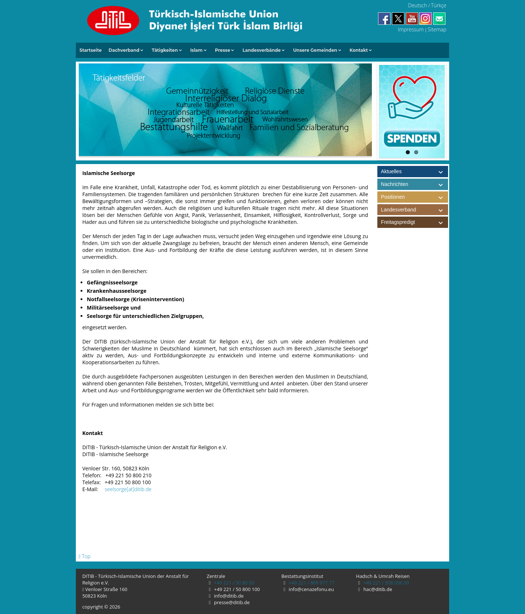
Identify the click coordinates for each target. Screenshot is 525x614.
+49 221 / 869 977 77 (310, 582)
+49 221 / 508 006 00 (385, 582)
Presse (222, 50)
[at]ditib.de (139, 489)
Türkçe (438, 5)
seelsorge (116, 489)
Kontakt (359, 50)
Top (85, 556)
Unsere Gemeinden (315, 50)
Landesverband (414, 209)
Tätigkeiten (165, 50)
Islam (196, 50)
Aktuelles (391, 171)
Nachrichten (394, 184)
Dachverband (124, 50)
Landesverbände (261, 50)
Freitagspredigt (414, 222)
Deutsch (417, 5)
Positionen (414, 197)
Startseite (90, 50)
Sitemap (437, 29)
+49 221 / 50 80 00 (233, 582)
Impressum (411, 29)
